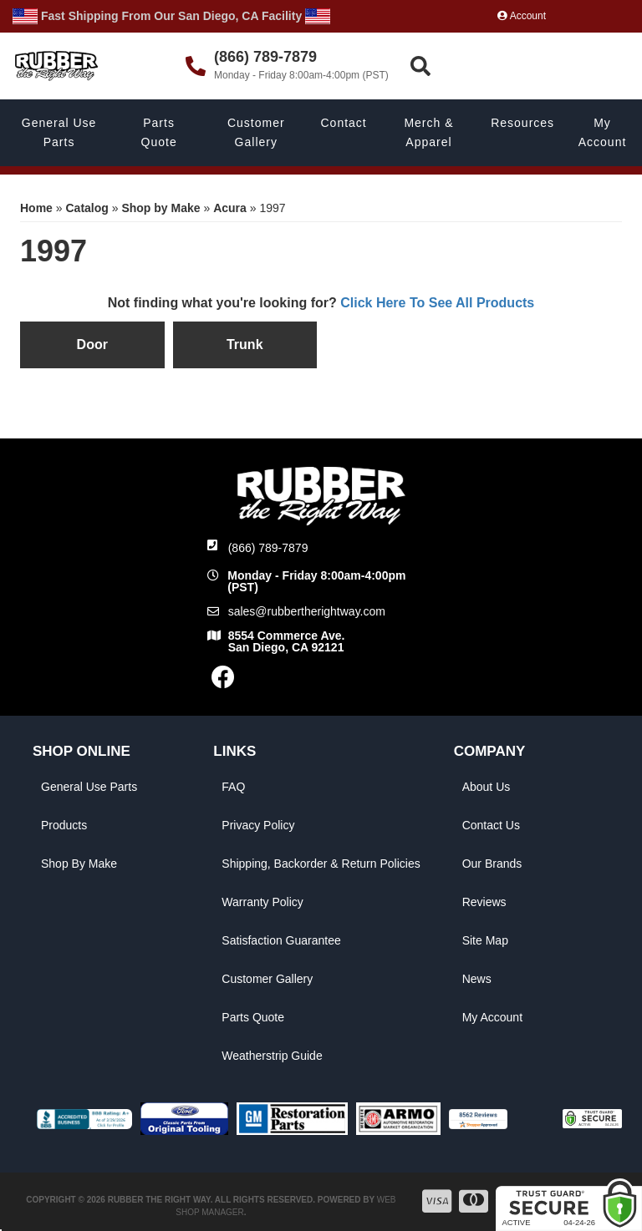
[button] (523, 66)
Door (92, 344)
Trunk (245, 344)
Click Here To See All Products (437, 303)
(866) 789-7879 (268, 548)
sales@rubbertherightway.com (306, 611)
